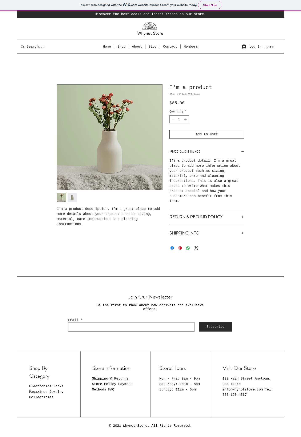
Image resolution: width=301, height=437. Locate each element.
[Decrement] (172, 119)
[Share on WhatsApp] (188, 247)
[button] (274, 47)
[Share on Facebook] (172, 247)
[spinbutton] (179, 119)
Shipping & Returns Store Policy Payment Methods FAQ (112, 384)
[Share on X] (196, 247)
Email (73, 320)
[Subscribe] (215, 327)
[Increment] (185, 119)
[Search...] (39, 46)
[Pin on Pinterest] (180, 247)
